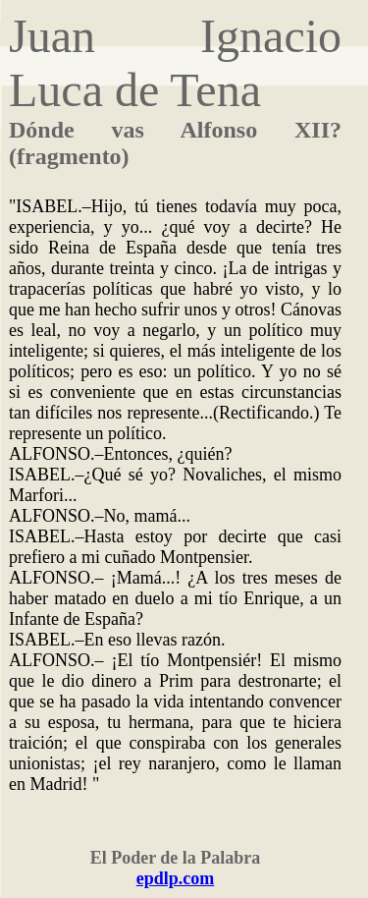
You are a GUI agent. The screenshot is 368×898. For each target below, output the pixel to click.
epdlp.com (175, 878)
